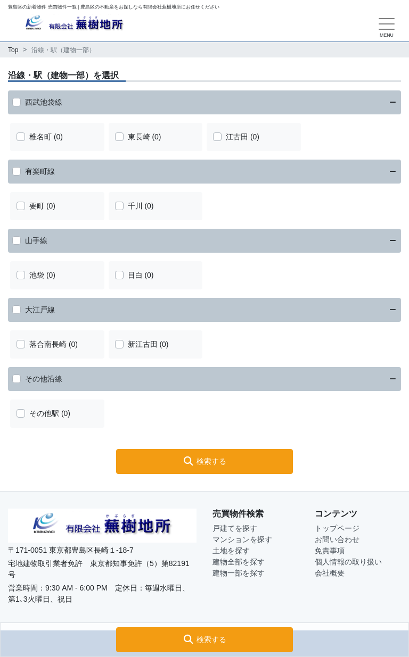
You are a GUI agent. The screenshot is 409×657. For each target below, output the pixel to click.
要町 (36, 206)
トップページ (337, 528)
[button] (204, 639)
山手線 (36, 240)
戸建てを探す (234, 528)
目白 (135, 275)
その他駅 (44, 413)
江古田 (237, 136)
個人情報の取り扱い (348, 562)
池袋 (36, 275)
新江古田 (143, 344)
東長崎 (139, 136)
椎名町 (40, 136)
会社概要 (330, 573)
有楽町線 (40, 171)
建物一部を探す (238, 573)
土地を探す (231, 550)
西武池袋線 (43, 102)
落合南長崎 (48, 344)
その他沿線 (43, 379)
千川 (135, 206)
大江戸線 (40, 309)
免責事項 (330, 550)
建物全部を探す (238, 562)
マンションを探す (242, 539)
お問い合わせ (337, 539)
